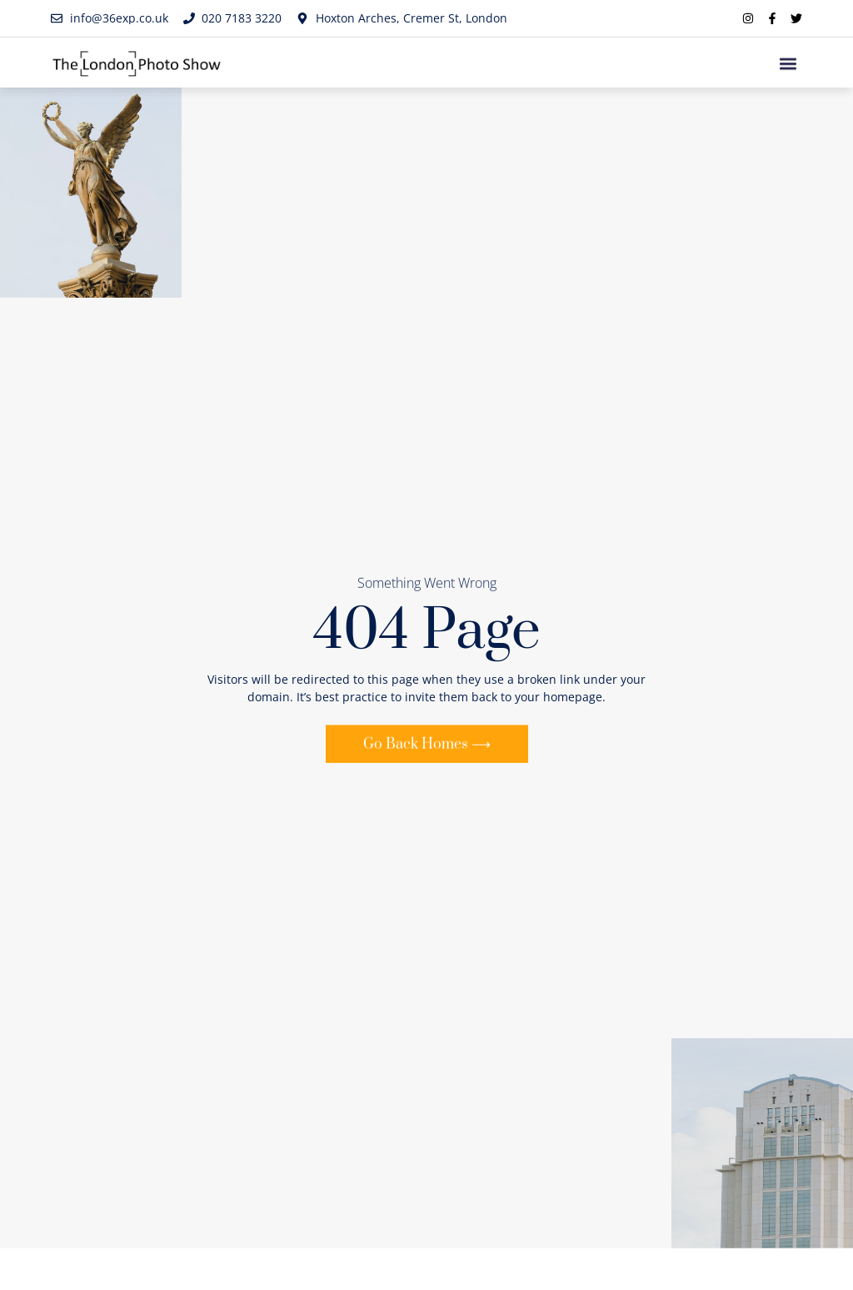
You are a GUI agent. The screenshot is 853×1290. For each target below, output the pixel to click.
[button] (788, 65)
